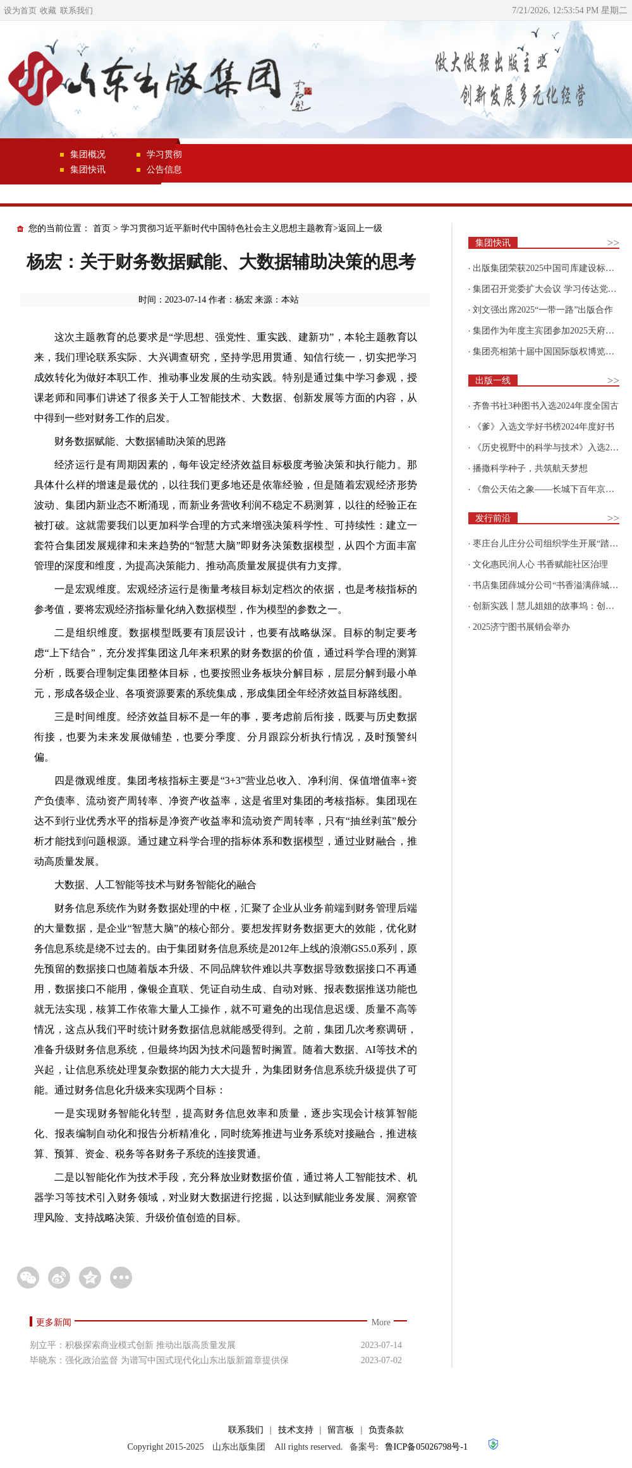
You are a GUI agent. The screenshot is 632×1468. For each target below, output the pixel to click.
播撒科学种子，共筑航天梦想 (530, 468)
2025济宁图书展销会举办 (521, 627)
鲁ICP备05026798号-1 (426, 1447)
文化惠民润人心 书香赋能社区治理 (540, 564)
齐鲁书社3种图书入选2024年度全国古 (546, 406)
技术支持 (295, 1430)
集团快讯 (88, 169)
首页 (102, 228)
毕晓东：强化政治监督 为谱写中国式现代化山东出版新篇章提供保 (159, 1360)
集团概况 (88, 154)
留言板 (340, 1430)
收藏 (48, 10)
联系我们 (76, 10)
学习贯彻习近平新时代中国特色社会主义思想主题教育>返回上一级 (251, 228)
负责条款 (386, 1430)
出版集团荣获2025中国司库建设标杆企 (548, 268)
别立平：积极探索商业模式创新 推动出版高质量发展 (133, 1345)
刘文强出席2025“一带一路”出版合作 (543, 310)
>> (613, 243)
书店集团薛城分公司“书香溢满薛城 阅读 (551, 585)
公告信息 (164, 169)
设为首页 (20, 10)
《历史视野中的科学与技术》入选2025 (548, 447)
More (381, 1322)
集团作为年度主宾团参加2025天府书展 (548, 330)
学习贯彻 (164, 154)
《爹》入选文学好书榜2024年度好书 (543, 426)
